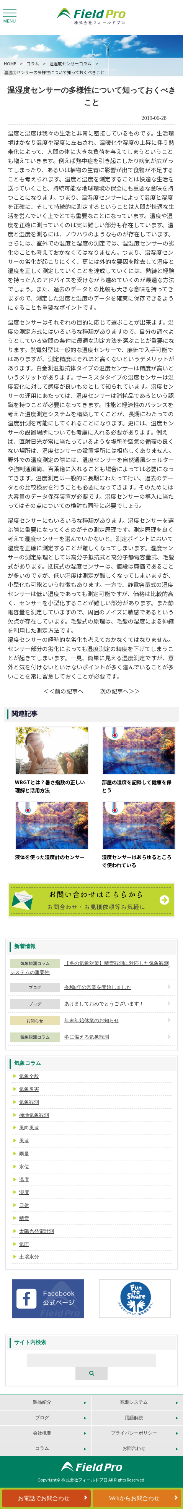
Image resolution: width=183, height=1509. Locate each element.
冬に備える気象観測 (86, 1037)
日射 (24, 1205)
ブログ (35, 987)
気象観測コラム (35, 963)
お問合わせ (134, 1448)
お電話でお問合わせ (44, 1498)
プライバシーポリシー (134, 1433)
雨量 (24, 1154)
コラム (32, 63)
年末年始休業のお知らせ (91, 1020)
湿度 (24, 1192)
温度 (24, 1180)
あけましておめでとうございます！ (104, 1004)
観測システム (134, 1402)
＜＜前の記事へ (63, 691)
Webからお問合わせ (134, 1498)
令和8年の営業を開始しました (98, 987)
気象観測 (29, 1102)
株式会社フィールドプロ (84, 1480)
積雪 (24, 1218)
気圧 (24, 1244)
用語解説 (134, 1417)
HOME (10, 63)
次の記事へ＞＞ (120, 691)
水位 (24, 1167)
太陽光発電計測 (36, 1231)
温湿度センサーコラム (70, 63)
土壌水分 (29, 1257)
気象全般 (29, 1076)
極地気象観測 (34, 1115)
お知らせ (34, 1020)
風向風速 (29, 1128)
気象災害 (29, 1089)
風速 (24, 1141)
